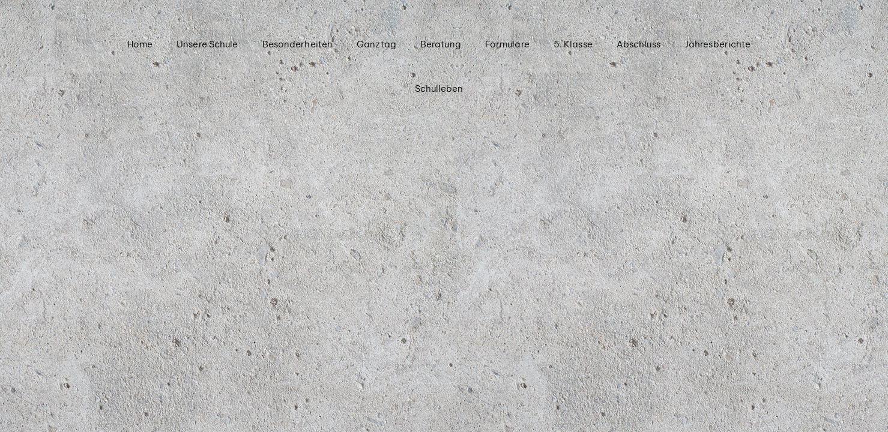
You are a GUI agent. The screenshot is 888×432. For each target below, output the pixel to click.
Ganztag (376, 44)
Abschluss (638, 44)
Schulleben (439, 88)
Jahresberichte (717, 44)
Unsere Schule (207, 44)
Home (140, 44)
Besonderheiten (297, 44)
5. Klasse (573, 44)
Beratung (440, 44)
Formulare (507, 44)
